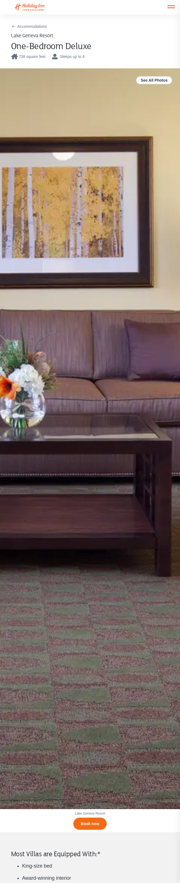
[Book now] (90, 824)
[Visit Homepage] (34, 7)
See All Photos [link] (154, 80)
